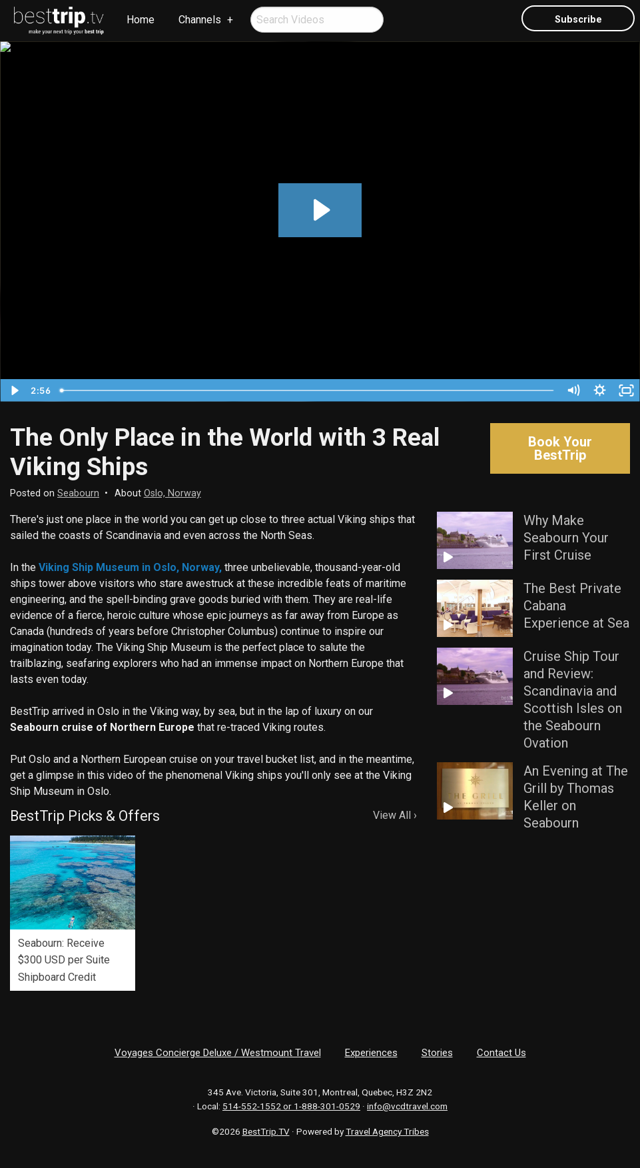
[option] (72, 913)
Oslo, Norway (172, 493)
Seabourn (78, 493)
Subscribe (578, 19)
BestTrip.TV (266, 1131)
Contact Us (501, 1053)
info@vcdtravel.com (407, 1106)
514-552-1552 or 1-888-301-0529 (291, 1106)
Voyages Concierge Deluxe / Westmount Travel (218, 1053)
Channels (199, 19)
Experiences (371, 1053)
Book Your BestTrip (560, 448)
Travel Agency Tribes (387, 1131)
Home (141, 19)
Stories (437, 1053)
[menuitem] (59, 20)
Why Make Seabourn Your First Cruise (566, 537)
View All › (395, 815)
